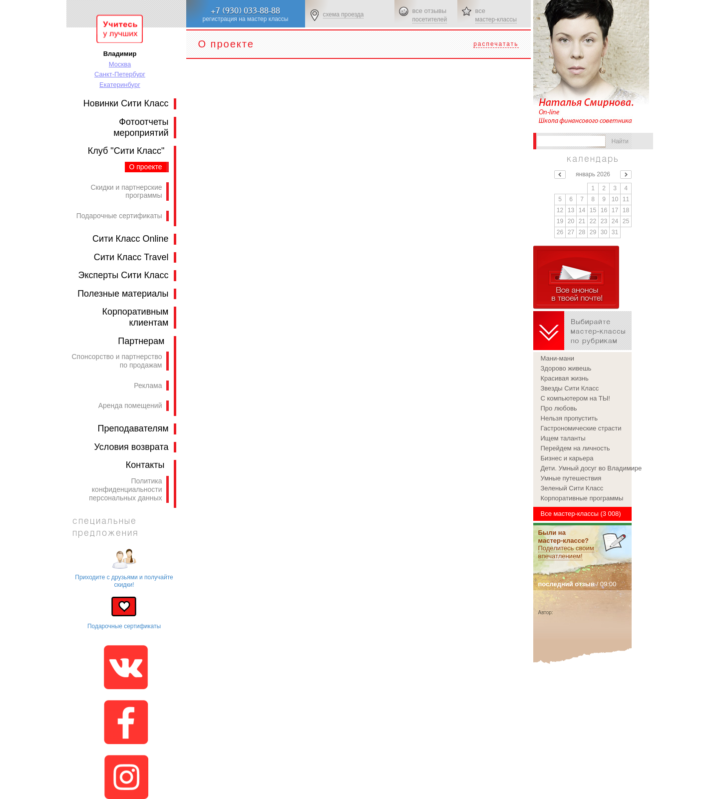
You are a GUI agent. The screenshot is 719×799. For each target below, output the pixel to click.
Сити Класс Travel (131, 257)
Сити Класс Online (130, 239)
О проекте (145, 167)
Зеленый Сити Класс (572, 488)
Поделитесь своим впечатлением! (566, 552)
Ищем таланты (563, 438)
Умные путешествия (571, 478)
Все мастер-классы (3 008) (581, 513)
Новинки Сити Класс (126, 103)
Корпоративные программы (582, 498)
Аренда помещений (130, 405)
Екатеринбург (119, 84)
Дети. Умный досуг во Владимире (586, 468)
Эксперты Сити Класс (123, 275)
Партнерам (141, 341)
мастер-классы (496, 19)
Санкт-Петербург (119, 74)
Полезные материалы (122, 294)
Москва (120, 64)
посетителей (429, 19)
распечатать (495, 43)
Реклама (148, 386)
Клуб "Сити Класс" (126, 151)
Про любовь (559, 408)
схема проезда (343, 14)
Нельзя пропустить (569, 418)
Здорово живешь (566, 368)
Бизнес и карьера (567, 458)
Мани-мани (558, 358)
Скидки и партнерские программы (126, 191)
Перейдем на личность (575, 448)
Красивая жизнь (565, 378)
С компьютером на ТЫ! (575, 398)
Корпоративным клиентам (135, 317)
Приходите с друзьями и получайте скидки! (124, 581)
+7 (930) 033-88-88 (245, 10)
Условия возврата (131, 447)
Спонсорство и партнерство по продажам (116, 361)
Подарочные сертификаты (119, 216)
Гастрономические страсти (581, 428)
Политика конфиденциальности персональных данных (125, 489)
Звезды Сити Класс (570, 388)
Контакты (145, 465)
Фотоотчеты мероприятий (140, 127)
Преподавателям (133, 428)
